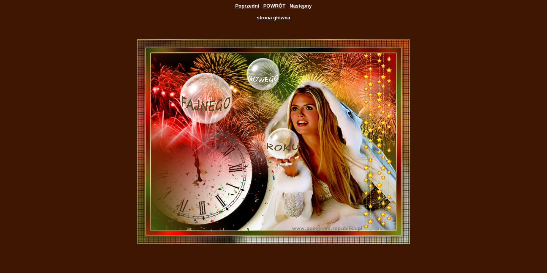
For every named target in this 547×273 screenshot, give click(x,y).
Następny (300, 6)
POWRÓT (274, 6)
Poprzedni (247, 6)
